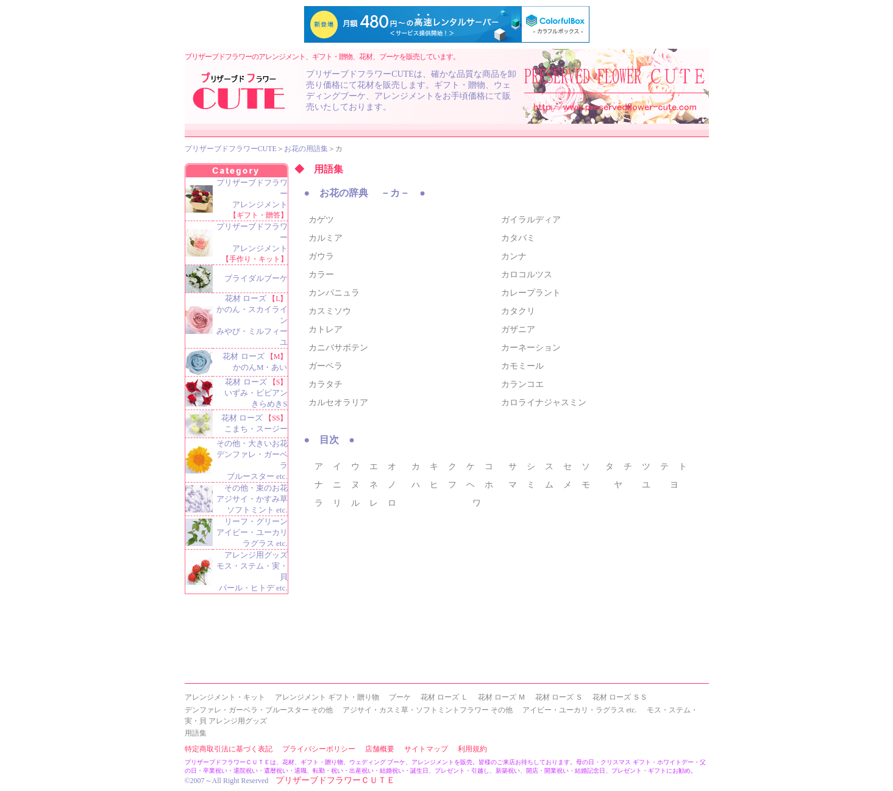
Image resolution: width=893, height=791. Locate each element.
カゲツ (321, 219)
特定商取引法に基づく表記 (228, 749)
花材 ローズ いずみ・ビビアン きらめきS (256, 392)
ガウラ (321, 256)
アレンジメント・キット (225, 697)
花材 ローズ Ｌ (444, 697)
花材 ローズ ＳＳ (619, 697)
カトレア (325, 329)
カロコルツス (526, 274)
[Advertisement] (402, 601)
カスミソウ (329, 311)
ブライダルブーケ (256, 278)
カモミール (522, 366)
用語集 (196, 733)
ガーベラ (325, 366)
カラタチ (325, 384)
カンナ (514, 256)
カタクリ (518, 311)
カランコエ (522, 384)
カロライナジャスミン (543, 402)
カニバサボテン (338, 347)
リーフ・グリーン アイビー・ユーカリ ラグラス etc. (252, 532)
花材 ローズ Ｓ (559, 697)
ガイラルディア (531, 219)
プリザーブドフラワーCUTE (231, 148)
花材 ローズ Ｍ (501, 697)
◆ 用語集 (318, 169)
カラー (321, 274)
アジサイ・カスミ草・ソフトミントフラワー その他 (428, 710)
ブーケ (400, 697)
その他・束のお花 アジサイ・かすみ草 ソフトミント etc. (252, 498)
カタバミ (518, 238)
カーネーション (531, 347)
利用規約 (472, 749)
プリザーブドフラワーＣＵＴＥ (335, 780)
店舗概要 (379, 749)
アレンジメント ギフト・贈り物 (327, 697)
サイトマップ (426, 749)
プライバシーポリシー (318, 749)
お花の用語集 (306, 148)
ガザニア (518, 329)
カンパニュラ (334, 292)
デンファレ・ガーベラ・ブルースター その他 (259, 710)
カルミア (325, 238)
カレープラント (531, 292)
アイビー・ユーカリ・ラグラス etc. (579, 710)
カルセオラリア (338, 402)
